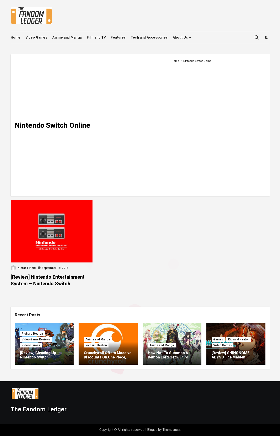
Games (218, 339)
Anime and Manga (67, 37)
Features (118, 37)
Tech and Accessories (149, 37)
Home (16, 37)
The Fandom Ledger (39, 409)
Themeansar (171, 430)
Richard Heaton (32, 333)
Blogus (152, 430)
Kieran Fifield (23, 268)
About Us (181, 37)
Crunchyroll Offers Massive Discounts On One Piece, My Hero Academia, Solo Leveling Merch (108, 359)
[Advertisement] (217, 128)
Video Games (37, 37)
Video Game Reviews (36, 339)
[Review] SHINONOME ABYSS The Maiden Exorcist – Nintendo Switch (235, 357)
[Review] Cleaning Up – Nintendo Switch (39, 355)
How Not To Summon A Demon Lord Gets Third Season (168, 357)
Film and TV (96, 37)
